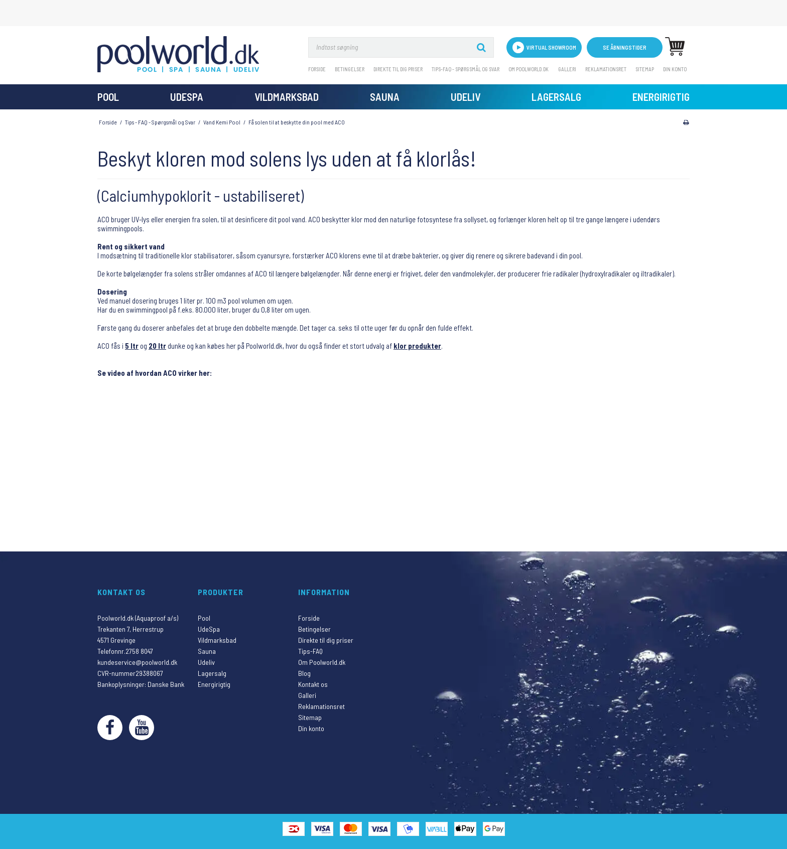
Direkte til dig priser (398, 69)
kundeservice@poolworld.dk (137, 662)
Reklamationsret (605, 69)
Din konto (675, 69)
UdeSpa (186, 96)
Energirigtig (661, 96)
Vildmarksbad (286, 96)
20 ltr (157, 345)
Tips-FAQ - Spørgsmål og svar (465, 69)
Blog (304, 673)
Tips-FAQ (310, 651)
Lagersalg (556, 96)
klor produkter (417, 345)
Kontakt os (313, 684)
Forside (317, 69)
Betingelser (349, 69)
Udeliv (465, 96)
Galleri (567, 69)
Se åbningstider (624, 47)
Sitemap (644, 69)
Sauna (385, 96)
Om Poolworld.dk (528, 69)
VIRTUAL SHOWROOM (544, 47)
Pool (108, 96)
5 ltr (132, 345)
